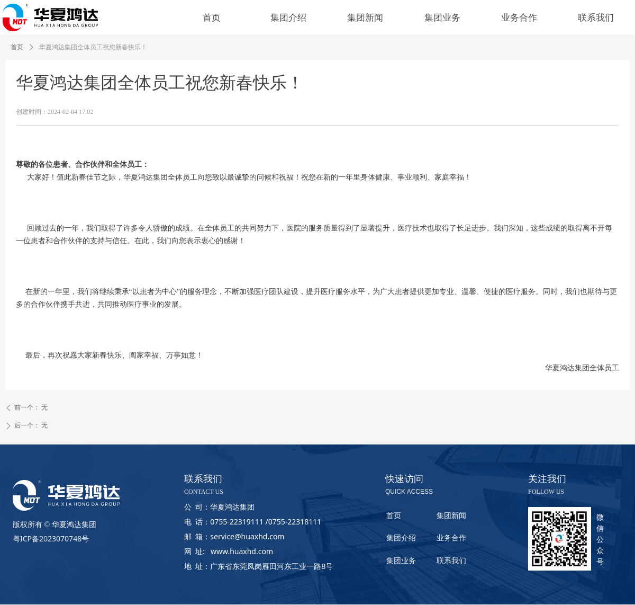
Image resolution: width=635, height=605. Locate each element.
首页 (17, 47)
